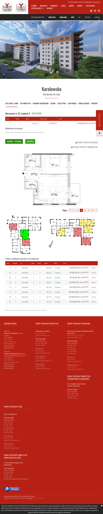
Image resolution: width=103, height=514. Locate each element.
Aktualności (90, 6)
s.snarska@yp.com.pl (44, 353)
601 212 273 (72, 359)
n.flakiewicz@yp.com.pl (14, 440)
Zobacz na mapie (83, 103)
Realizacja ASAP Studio (39, 498)
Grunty (80, 6)
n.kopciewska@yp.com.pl (45, 361)
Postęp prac (61, 103)
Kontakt (50, 8)
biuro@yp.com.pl (12, 342)
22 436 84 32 (81, 335)
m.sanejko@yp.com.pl (44, 368)
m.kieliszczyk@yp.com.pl (77, 369)
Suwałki (97, 17)
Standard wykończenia (41, 103)
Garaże (71, 6)
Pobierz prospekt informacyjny (84, 147)
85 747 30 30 (81, 2)
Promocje (54, 6)
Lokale (63, 6)
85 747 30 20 (41, 351)
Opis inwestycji (25, 103)
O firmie (34, 6)
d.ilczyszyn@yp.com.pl (13, 448)
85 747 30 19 (41, 358)
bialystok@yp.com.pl (44, 335)
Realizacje (43, 6)
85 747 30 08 (41, 366)
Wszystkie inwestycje (37, 17)
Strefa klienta (36, 8)
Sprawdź (93, 268)
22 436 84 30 (96, 2)
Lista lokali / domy (11, 103)
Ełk (79, 17)
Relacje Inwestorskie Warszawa (27, 496)
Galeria (53, 103)
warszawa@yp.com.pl (13, 362)
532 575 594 (72, 367)
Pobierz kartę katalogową (86, 142)
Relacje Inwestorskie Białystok (11, 496)
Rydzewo (87, 17)
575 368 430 (9, 438)
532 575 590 (9, 446)
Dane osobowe (28, 498)
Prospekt (94, 103)
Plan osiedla (72, 103)
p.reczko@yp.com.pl (76, 361)
